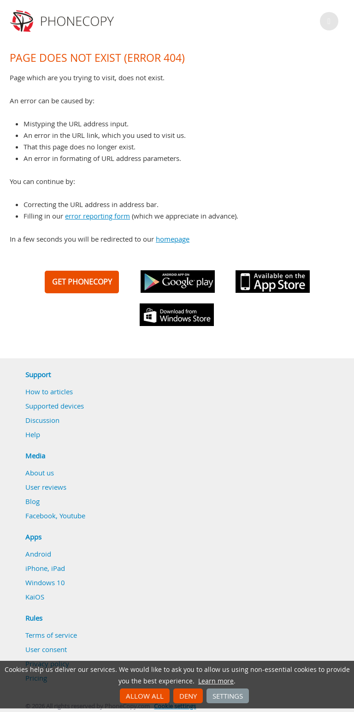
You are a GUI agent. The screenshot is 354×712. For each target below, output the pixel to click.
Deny (188, 695)
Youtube (72, 515)
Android (38, 553)
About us (39, 472)
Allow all (145, 695)
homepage (172, 238)
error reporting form (97, 215)
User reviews (45, 487)
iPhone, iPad (45, 568)
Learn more (216, 681)
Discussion (42, 420)
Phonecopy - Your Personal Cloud (63, 21)
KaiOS (34, 596)
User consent (46, 649)
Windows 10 (45, 582)
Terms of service (51, 635)
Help (32, 434)
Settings (227, 695)
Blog (32, 501)
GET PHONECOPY (82, 282)
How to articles (49, 391)
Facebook (40, 515)
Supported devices (54, 405)
